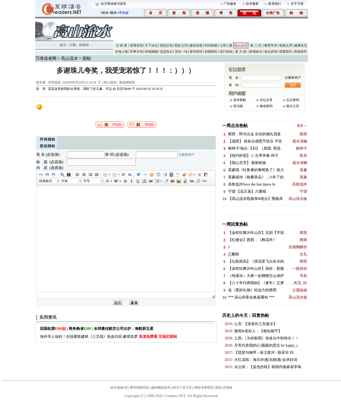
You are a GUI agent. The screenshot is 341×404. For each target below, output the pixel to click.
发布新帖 (239, 100)
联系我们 (274, 4)
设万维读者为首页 (113, 4)
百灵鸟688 (124, 89)
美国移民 (300, 51)
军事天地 (136, 51)
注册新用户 (186, 155)
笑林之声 (285, 45)
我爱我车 (285, 51)
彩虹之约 (181, 45)
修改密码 (266, 106)
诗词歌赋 (211, 45)
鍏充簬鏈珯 (119, 387)
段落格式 (45, 181)
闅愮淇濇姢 (223, 387)
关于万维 (297, 4)
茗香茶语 (136, 45)
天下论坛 (151, 45)
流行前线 (226, 51)
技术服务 (252, 4)
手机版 (124, 13)
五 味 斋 (121, 45)
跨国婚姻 (151, 51)
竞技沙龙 (166, 45)
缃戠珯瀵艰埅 (203, 387)
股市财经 (196, 51)
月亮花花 (54, 82)
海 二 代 (255, 45)
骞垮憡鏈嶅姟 (139, 387)
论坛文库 (266, 100)
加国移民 (211, 51)
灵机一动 (181, 51)
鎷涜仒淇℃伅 (182, 387)
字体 (64, 181)
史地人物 (121, 51)
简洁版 (238, 106)
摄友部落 (196, 45)
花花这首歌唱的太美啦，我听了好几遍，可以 (80, 89)
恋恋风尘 (166, 51)
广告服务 (230, 4)
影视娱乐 (255, 51)
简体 (105, 13)
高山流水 (240, 45)
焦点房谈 (270, 51)
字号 (86, 181)
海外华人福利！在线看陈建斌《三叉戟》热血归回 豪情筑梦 (108, 337)
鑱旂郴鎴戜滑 (160, 387)
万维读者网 (45, 58)
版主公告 (292, 106)
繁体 (114, 13)
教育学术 (270, 45)
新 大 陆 (240, 51)
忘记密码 (292, 100)
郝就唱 (84, 45)
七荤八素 (226, 45)
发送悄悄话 (127, 82)
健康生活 (300, 45)
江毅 (73, 45)
